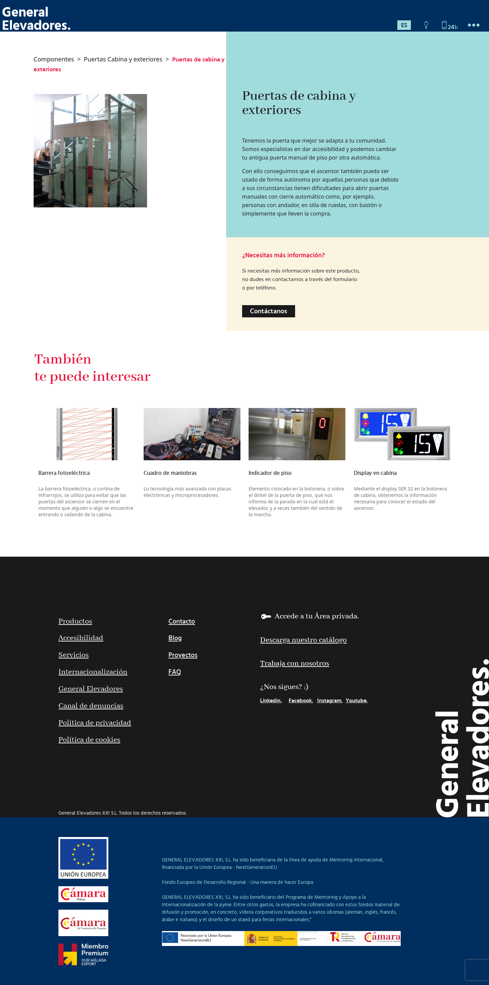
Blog (175, 638)
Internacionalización (92, 672)
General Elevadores (90, 689)
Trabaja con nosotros (294, 663)
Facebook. (301, 700)
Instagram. (330, 700)
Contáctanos (268, 311)
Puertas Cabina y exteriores (123, 59)
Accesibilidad (80, 638)
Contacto (181, 621)
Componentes (54, 59)
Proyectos (182, 655)
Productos (75, 621)
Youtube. (357, 700)
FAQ (174, 672)
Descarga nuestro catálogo (303, 640)
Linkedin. (271, 700)
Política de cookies (89, 740)
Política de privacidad (94, 723)
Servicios (73, 655)
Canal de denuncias (90, 706)
